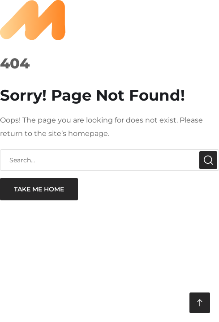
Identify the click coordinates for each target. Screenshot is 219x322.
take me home (39, 189)
